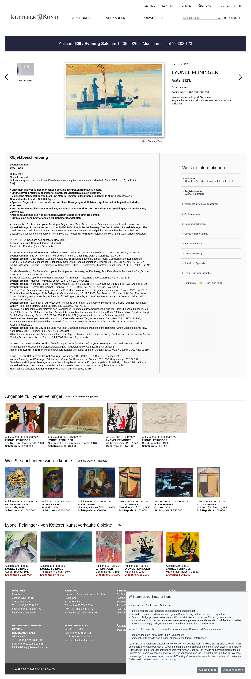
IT (234, 5)
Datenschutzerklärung (164, 659)
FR (239, 5)
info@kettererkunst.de (24, 612)
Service (149, 5)
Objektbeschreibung (29, 157)
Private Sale (153, 18)
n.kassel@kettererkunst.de (78, 640)
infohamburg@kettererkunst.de (81, 612)
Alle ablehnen (207, 669)
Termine (185, 5)
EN (228, 5)
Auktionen (81, 18)
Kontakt (167, 5)
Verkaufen (115, 18)
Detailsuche (232, 18)
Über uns (204, 5)
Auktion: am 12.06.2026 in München (109, 43)
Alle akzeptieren (233, 669)
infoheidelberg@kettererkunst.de (30, 647)
